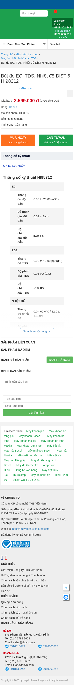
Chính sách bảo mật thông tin (19, 612)
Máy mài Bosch (13, 450)
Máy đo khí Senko (27, 465)
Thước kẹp (19, 474)
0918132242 (15, 669)
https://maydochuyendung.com (30, 528)
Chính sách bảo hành (14, 607)
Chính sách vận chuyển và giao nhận (23, 580)
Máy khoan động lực (29, 445)
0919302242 (48, 669)
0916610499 (15, 646)
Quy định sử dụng (12, 602)
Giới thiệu (56, 44)
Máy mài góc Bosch (39, 450)
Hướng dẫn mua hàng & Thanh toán (23, 575)
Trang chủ (7, 54)
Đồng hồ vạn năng (26, 470)
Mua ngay (18, 140)
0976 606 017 (62, 36)
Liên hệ (5, 591)
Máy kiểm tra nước (27, 54)
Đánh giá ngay (59, 359)
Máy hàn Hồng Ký (15, 460)
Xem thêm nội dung (35, 331)
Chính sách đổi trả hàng (15, 617)
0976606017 (48, 646)
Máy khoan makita (25, 440)
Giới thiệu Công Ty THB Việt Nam (21, 569)
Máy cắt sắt (55, 455)
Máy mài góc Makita (30, 455)
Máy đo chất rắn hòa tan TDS (19, 58)
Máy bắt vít (54, 445)
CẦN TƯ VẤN (56, 140)
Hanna (13, 107)
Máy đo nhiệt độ (40, 474)
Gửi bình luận (37, 412)
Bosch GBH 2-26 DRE (26, 479)
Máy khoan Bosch (29, 436)
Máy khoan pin (35, 431)
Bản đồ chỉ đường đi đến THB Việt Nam (25, 585)
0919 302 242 (62, 29)
